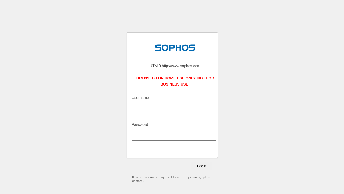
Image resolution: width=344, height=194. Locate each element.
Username (140, 97)
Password (140, 124)
